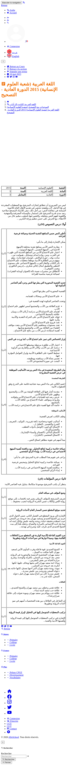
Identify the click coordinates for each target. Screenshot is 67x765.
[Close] (3, 742)
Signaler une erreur (17, 71)
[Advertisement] (33, 149)
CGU (9, 723)
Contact (12, 729)
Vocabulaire (14, 677)
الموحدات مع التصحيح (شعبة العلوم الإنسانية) (28, 107)
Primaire (12, 640)
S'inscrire (12, 721)
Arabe (11, 10)
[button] (17, 41)
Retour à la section (17, 69)
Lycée (11, 645)
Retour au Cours (16, 66)
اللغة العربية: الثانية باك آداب (21, 104)
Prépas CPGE (14, 672)
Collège (12, 642)
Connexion (13, 718)
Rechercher (6, 753)
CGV (9, 726)
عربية (12, 52)
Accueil (12, 13)
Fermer (6, 762)
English (13, 56)
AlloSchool (13, 737)
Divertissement (15, 675)
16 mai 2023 (14, 74)
